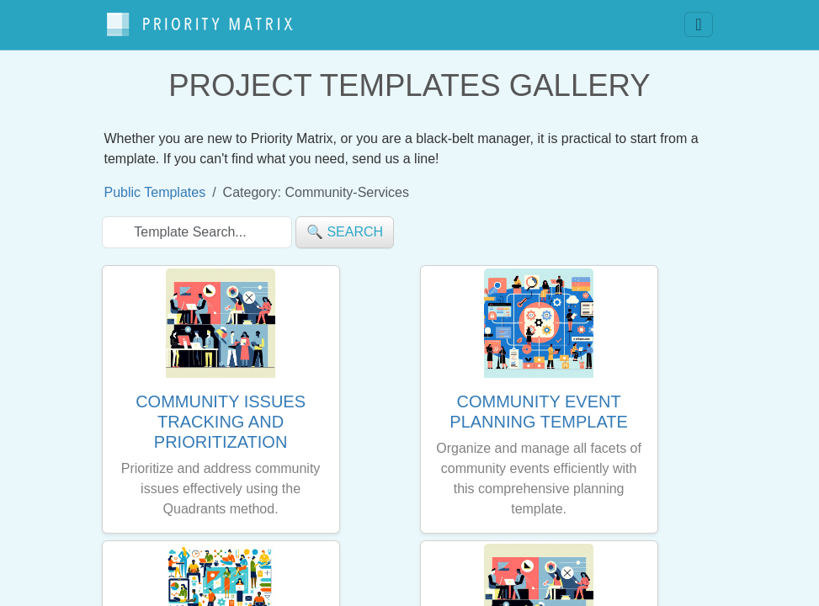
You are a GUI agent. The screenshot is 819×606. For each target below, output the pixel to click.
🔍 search (344, 224)
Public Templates (155, 185)
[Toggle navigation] (698, 21)
